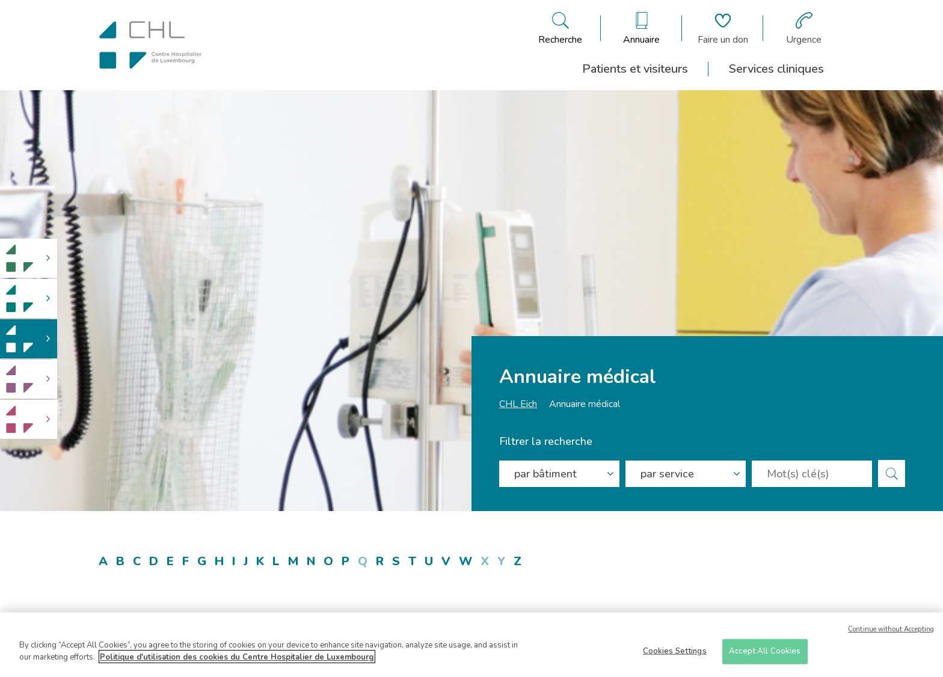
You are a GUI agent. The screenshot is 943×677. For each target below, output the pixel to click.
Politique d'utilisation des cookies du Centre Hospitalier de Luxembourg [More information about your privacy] (237, 660)
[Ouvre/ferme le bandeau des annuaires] (641, 28)
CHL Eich (518, 404)
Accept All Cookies (764, 654)
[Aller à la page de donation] (723, 28)
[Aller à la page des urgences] (804, 28)
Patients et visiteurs (635, 69)
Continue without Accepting (891, 632)
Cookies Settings (675, 654)
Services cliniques (776, 69)
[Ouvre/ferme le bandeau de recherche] (560, 28)
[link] (28, 258)
